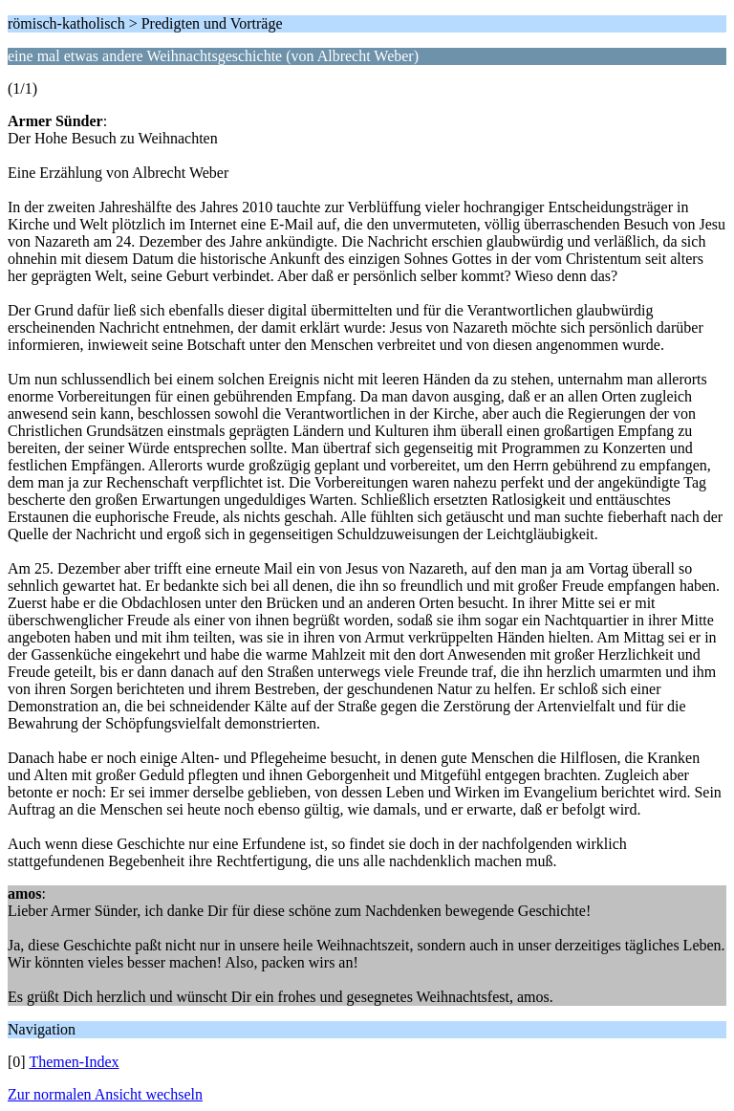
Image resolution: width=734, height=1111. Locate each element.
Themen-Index (74, 1062)
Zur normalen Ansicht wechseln (105, 1094)
